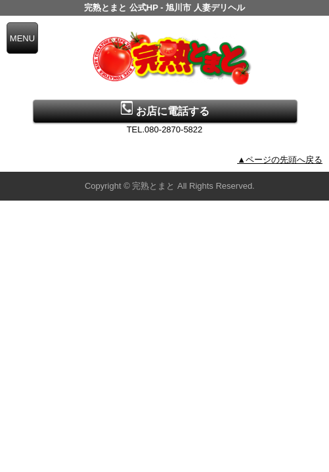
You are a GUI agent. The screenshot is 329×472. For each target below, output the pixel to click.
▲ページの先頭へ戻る (279, 160)
